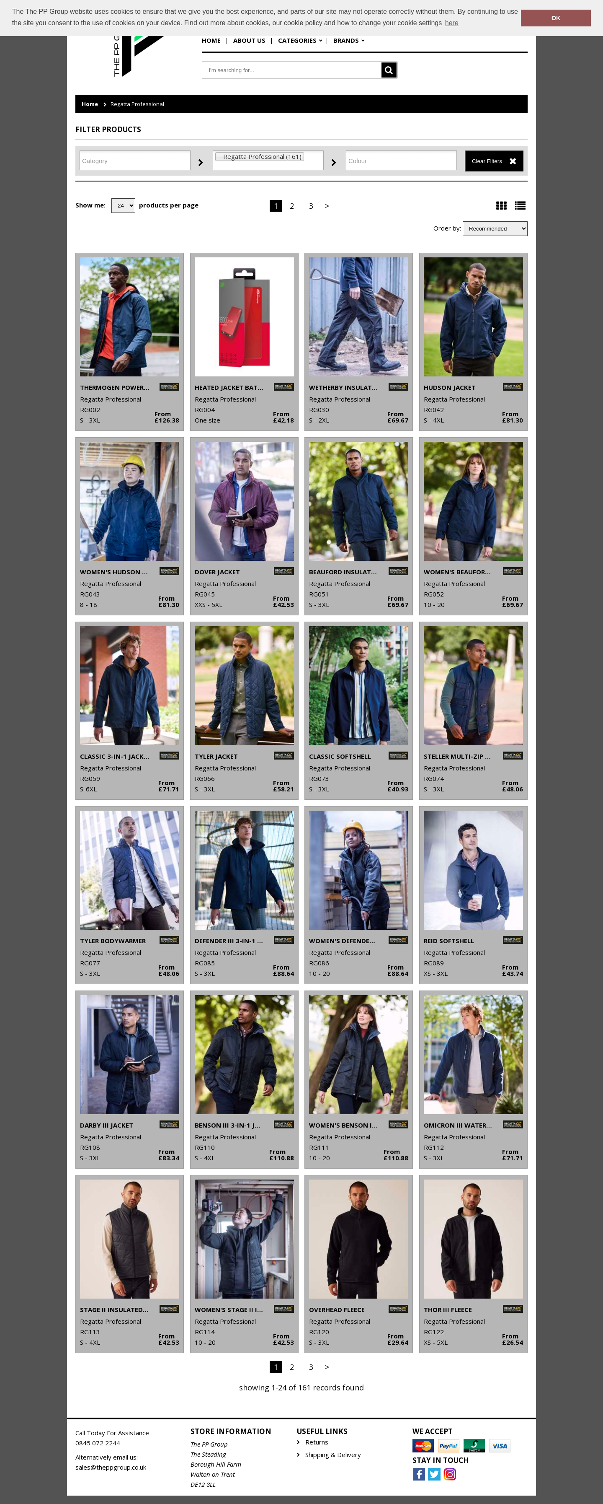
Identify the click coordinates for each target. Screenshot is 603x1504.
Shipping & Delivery (333, 1455)
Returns (316, 1442)
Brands (346, 40)
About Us (249, 40)
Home (211, 40)
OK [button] (556, 18)
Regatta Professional (137, 104)
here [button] (452, 22)
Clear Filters (487, 161)
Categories (297, 40)
